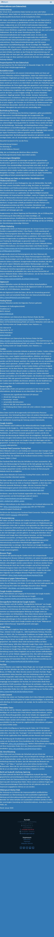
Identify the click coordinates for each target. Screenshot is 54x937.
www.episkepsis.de (6, 314)
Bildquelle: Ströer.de (27, 843)
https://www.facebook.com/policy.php (17, 507)
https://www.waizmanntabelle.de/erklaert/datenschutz (19, 279)
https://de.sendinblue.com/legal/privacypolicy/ (25, 749)
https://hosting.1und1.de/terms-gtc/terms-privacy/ (18, 341)
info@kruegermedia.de (27, 833)
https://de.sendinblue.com (18, 744)
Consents (3, 445)
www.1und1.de (5, 335)
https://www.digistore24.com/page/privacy (15, 297)
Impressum (27, 841)
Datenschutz (27, 839)
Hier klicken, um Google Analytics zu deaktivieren (25, 588)
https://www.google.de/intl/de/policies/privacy (22, 661)
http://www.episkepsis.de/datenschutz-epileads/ (17, 319)
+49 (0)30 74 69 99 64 (28, 829)
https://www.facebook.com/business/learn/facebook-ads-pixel (22, 490)
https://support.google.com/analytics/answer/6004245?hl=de (21, 599)
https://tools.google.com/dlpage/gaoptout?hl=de (26, 575)
